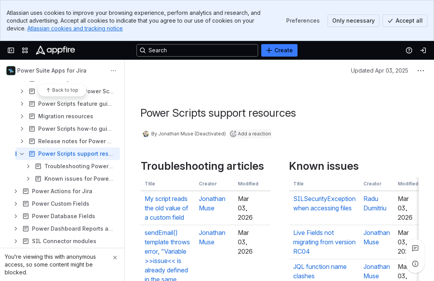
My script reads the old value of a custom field (166, 208)
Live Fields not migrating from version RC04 (324, 242)
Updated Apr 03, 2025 (379, 70)
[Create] (279, 50)
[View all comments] (415, 248)
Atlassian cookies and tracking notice (75, 28)
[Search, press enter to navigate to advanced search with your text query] (197, 50)
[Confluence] (55, 50)
